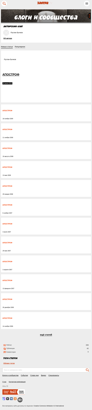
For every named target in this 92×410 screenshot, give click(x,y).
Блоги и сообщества (10, 375)
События (24, 375)
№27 (13, 391)
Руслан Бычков (10, 59)
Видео (43, 375)
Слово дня (34, 375)
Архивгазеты (21, 392)
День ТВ (5, 386)
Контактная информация (17, 382)
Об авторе (7, 38)
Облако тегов (9, 363)
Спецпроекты (53, 375)
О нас (4, 382)
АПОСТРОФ (10, 74)
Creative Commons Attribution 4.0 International (49, 406)
